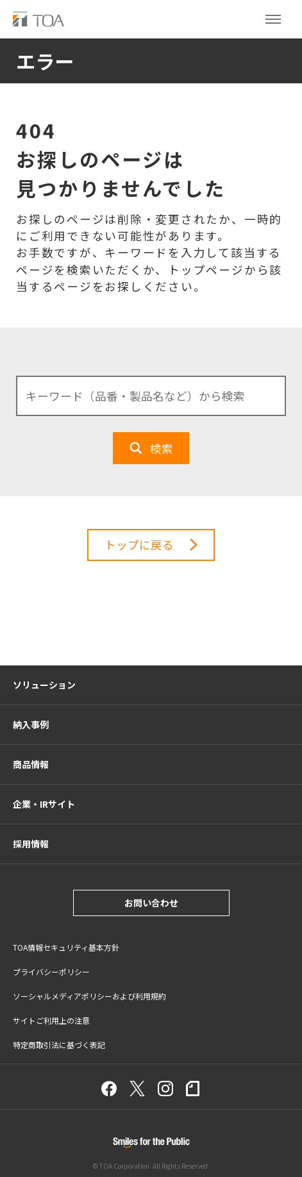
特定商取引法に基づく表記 (59, 1044)
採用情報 (31, 843)
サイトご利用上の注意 (51, 1020)
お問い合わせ (151, 902)
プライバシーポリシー (51, 971)
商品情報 (31, 764)
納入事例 (31, 724)
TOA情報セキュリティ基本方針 (66, 947)
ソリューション (44, 684)
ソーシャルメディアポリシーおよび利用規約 (89, 995)
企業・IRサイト (44, 803)
